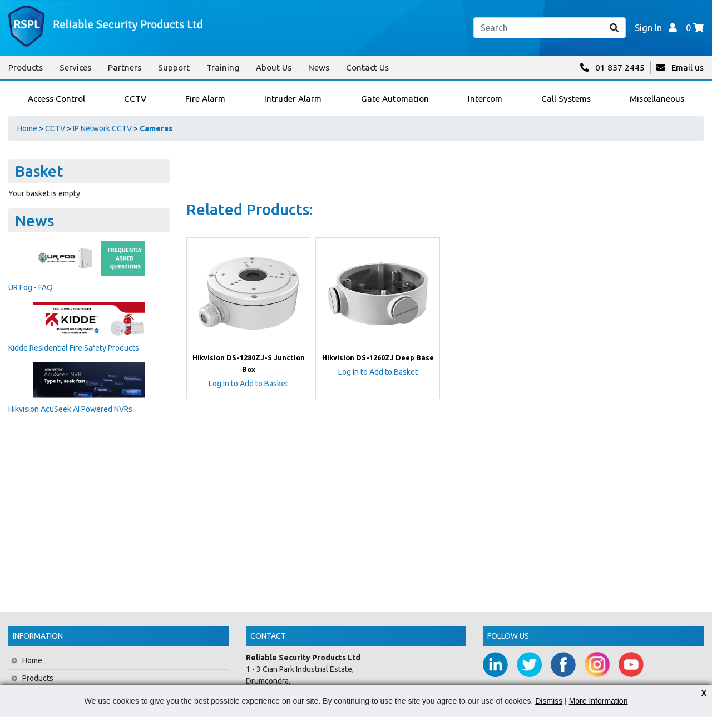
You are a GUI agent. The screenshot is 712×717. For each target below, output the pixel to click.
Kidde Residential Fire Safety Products (73, 347)
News (318, 67)
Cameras (156, 128)
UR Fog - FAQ (30, 287)
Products (25, 67)
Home (27, 128)
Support (174, 67)
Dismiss (548, 700)
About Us (273, 67)
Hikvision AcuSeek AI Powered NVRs (70, 409)
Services (75, 67)
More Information (598, 700)
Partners (124, 67)
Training (222, 67)
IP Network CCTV (102, 128)
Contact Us (367, 67)
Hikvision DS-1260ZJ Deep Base (378, 357)
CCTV (55, 128)
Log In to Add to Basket (248, 383)
